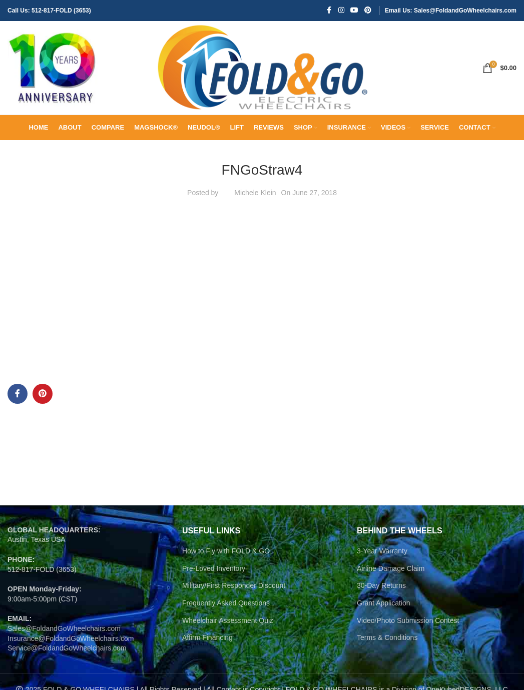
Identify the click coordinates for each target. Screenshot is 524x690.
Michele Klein (255, 199)
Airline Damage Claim (390, 574)
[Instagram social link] (341, 11)
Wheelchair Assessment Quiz (227, 626)
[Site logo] (53, 71)
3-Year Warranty (382, 557)
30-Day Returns (381, 592)
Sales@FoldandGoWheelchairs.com (64, 635)
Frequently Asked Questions (226, 609)
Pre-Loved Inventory (213, 574)
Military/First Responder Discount (233, 592)
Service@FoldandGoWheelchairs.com (67, 654)
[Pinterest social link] (367, 11)
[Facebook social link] (329, 11)
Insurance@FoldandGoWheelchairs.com (71, 644)
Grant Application (383, 609)
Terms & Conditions (387, 644)
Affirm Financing (207, 644)
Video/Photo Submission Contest (408, 626)
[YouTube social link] (354, 11)
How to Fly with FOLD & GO (226, 557)
